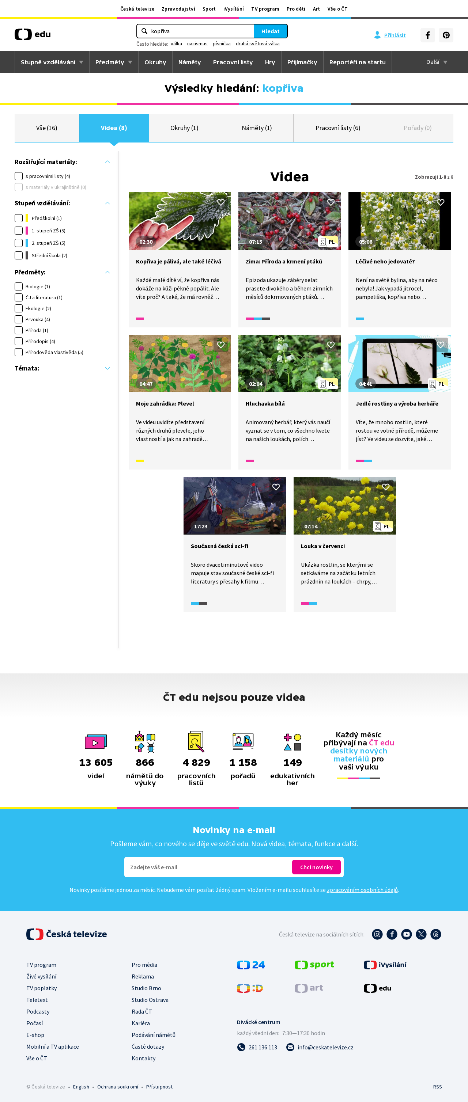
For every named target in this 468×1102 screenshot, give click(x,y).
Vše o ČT (338, 8)
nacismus (197, 43)
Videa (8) (114, 127)
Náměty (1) (257, 127)
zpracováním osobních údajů (362, 889)
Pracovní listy (233, 62)
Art (316, 8)
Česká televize (137, 8)
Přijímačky (302, 62)
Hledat (270, 31)
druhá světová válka (258, 43)
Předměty (109, 62)
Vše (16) (46, 127)
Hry (270, 62)
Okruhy (155, 62)
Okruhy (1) (184, 127)
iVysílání (233, 8)
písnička (222, 43)
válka (176, 43)
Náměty (189, 62)
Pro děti (296, 8)
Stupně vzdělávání (48, 62)
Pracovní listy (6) (338, 127)
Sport (209, 8)
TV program (265, 8)
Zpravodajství (178, 8)
